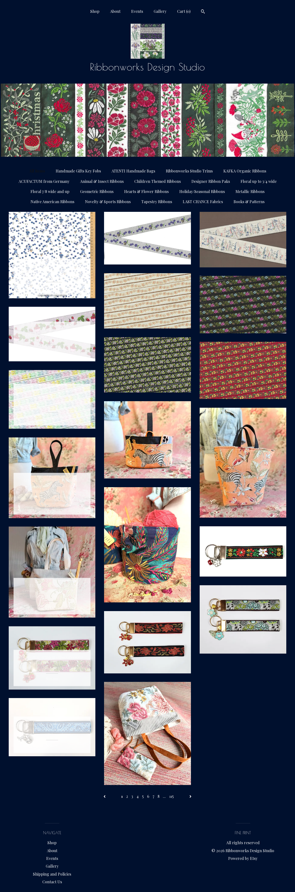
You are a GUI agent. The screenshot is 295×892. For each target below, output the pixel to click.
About (115, 11)
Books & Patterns (249, 201)
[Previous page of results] (105, 796)
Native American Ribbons (52, 201)
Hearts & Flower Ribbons (146, 191)
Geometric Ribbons (96, 191)
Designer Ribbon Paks (210, 181)
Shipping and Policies (52, 874)
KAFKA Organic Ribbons (244, 170)
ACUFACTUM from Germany (44, 181)
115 (171, 796)
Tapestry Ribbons (156, 201)
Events (137, 11)
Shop (94, 11)
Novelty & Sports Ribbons (108, 201)
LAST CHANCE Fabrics (203, 201)
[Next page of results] (190, 796)
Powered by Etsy (242, 858)
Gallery (160, 11)
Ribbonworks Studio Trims (189, 170)
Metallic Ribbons (250, 191)
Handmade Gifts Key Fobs (78, 170)
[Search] (203, 12)
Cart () (183, 11)
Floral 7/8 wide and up (49, 191)
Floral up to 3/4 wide (259, 181)
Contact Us (52, 881)
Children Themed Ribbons (157, 181)
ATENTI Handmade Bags (133, 170)
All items (37, 170)
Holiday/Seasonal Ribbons (202, 191)
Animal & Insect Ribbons (102, 181)
